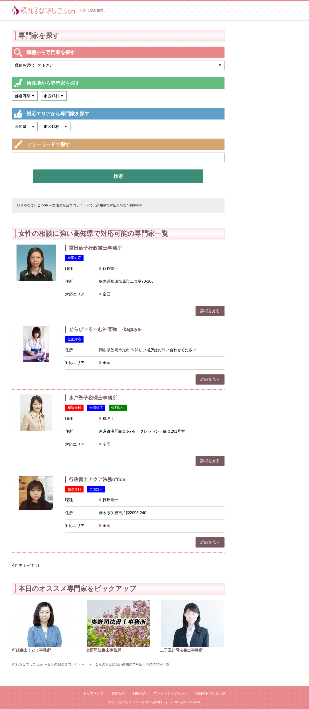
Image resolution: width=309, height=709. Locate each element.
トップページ (93, 693)
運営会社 (118, 693)
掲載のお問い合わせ (210, 693)
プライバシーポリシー (171, 693)
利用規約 (139, 693)
